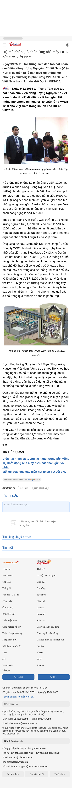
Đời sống (41, 588)
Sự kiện (53, 677)
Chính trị (6, 569)
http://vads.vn (19, 761)
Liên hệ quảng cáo (13, 741)
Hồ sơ (40, 652)
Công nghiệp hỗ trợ (11, 627)
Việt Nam (24, 488)
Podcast (40, 665)
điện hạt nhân (40, 488)
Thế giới (6, 588)
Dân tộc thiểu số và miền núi (50, 640)
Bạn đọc (41, 614)
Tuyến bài (18, 677)
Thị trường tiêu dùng (12, 633)
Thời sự (40, 569)
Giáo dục (41, 582)
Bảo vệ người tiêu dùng (48, 627)
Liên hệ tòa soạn (11, 704)
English (40, 646)
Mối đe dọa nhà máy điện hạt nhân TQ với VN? (34, 471)
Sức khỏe (41, 595)
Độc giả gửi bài (37, 774)
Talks (4, 652)
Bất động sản (8, 614)
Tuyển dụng (60, 774)
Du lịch (40, 607)
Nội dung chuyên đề (11, 646)
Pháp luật (41, 601)
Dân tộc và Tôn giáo (46, 575)
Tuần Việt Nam (9, 620)
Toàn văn (41, 620)
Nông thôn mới (9, 640)
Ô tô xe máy (8, 607)
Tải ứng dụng (13, 774)
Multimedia (7, 665)
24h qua (6, 670)
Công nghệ (7, 601)
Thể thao (6, 582)
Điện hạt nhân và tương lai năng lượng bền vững (35, 458)
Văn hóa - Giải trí (10, 595)
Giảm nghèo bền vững (47, 633)
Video (39, 659)
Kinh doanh (7, 575)
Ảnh (4, 659)
